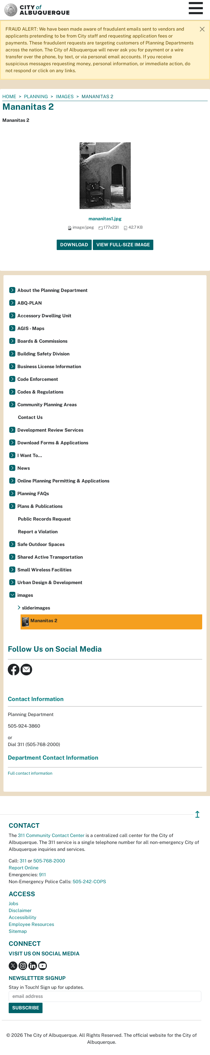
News (23, 468)
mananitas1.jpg (105, 218)
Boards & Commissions (42, 341)
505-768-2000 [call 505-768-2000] (49, 861)
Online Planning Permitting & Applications (63, 481)
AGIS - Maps (30, 328)
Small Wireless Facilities (44, 570)
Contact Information (36, 699)
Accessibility (22, 917)
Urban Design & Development (49, 582)
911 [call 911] (42, 874)
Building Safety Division (43, 354)
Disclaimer (20, 910)
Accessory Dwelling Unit (44, 315)
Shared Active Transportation (50, 557)
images (65, 96)
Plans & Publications (39, 506)
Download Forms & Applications (52, 443)
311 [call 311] (23, 861)
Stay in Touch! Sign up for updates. (46, 987)
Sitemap (18, 931)
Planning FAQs (33, 493)
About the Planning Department (52, 290)
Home (9, 96)
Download (74, 244)
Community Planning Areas (47, 404)
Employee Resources (31, 924)
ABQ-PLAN (29, 303)
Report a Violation (38, 531)
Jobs (13, 903)
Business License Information (49, 366)
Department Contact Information (53, 757)
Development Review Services (50, 430)
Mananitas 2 (39, 622)
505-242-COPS (89, 881)
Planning (36, 96)
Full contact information (30, 773)
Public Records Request (44, 519)
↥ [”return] (197, 814)
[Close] (202, 29)
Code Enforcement (37, 379)
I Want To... (29, 455)
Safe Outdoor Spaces (41, 544)
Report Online (23, 868)
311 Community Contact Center (51, 835)
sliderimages (36, 608)
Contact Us (30, 417)
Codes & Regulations (40, 392)
